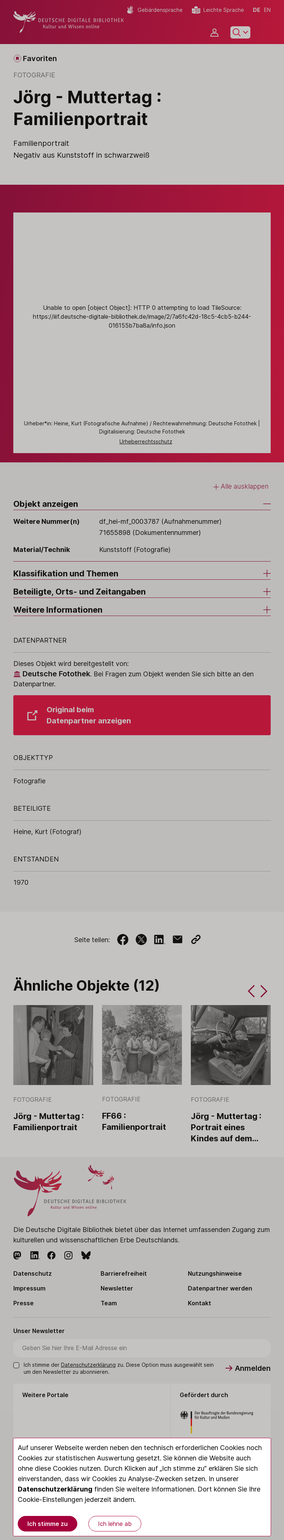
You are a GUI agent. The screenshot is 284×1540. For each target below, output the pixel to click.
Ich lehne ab (115, 1523)
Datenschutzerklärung (55, 1489)
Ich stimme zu (47, 1523)
